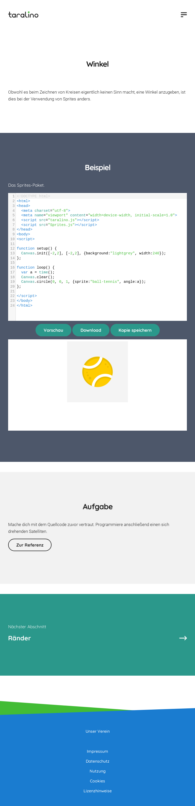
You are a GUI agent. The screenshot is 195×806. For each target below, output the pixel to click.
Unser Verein (98, 731)
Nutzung (98, 771)
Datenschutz (97, 761)
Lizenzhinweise (98, 790)
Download (90, 330)
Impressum (97, 751)
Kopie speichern (135, 330)
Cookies (97, 780)
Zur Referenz (29, 545)
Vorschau (53, 330)
